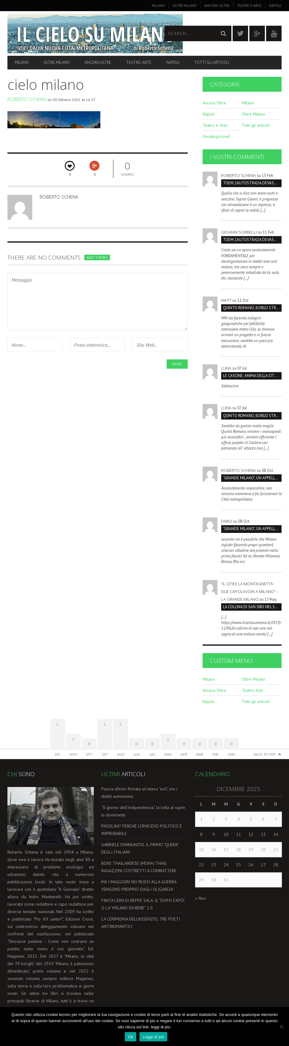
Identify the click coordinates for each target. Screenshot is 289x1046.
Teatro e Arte (249, 5)
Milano (158, 5)
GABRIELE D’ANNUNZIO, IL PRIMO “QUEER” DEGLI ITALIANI (140, 848)
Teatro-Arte (138, 62)
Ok (130, 1037)
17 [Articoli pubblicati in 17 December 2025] (226, 849)
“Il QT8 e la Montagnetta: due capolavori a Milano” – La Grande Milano (249, 591)
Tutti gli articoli (211, 62)
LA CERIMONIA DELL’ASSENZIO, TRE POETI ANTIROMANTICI (140, 922)
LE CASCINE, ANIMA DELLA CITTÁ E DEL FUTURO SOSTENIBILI (252, 375)
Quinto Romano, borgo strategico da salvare (252, 307)
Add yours (97, 257)
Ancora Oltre (217, 5)
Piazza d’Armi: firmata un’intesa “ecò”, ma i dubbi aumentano (139, 792)
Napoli (275, 5)
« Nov (200, 898)
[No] (281, 1026)
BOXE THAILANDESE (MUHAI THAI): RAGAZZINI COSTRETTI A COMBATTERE (139, 866)
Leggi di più (153, 1037)
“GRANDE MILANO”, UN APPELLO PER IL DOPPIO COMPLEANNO (252, 478)
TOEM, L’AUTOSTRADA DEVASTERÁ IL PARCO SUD (252, 183)
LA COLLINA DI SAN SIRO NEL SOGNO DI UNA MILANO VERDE (252, 606)
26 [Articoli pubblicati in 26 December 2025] (250, 865)
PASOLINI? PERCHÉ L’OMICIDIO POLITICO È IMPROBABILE (141, 829)
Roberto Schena (26, 99)
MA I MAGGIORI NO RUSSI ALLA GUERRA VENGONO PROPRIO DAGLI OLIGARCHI (138, 885)
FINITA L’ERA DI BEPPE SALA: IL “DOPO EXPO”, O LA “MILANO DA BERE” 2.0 (143, 904)
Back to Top (265, 754)
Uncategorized (216, 136)
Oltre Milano (184, 5)
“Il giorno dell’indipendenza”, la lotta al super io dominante (143, 811)
